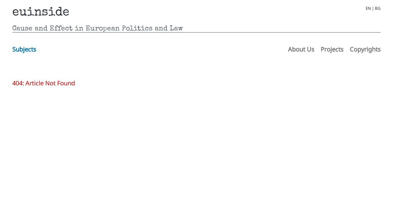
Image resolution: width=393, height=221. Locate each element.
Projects (332, 49)
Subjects (24, 49)
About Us (301, 49)
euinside (40, 13)
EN (368, 8)
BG (378, 8)
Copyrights (365, 49)
